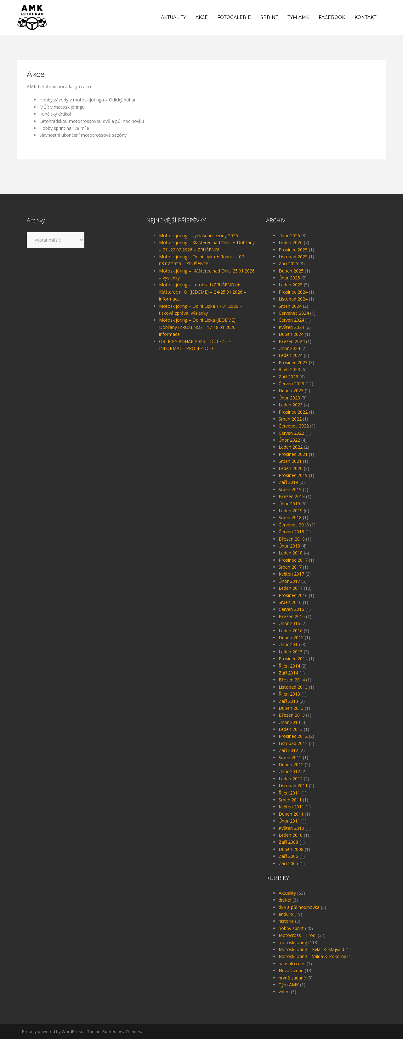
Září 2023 (288, 377)
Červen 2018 (291, 532)
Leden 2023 (291, 405)
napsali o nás (292, 964)
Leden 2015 (291, 652)
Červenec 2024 (294, 313)
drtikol (285, 900)
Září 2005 (288, 863)
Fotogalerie (234, 17)
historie (286, 921)
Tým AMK (298, 17)
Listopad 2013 (293, 687)
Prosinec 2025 (293, 250)
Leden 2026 (291, 242)
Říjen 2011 (289, 793)
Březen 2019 (292, 496)
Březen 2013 (292, 715)
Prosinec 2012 (293, 736)
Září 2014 (288, 673)
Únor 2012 (289, 771)
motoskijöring (293, 942)
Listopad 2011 (293, 786)
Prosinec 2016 (293, 595)
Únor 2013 (289, 722)
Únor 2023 (289, 398)
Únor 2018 (289, 546)
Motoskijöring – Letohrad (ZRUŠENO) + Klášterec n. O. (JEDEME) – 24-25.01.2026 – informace (202, 292)
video (284, 992)
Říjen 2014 (289, 666)
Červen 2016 (291, 609)
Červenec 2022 (294, 426)
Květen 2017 (291, 574)
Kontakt (365, 17)
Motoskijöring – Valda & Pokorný (312, 956)
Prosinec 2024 (293, 292)
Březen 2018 (292, 539)
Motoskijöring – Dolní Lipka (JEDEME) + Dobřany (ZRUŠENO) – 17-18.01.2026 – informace (199, 327)
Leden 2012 (291, 779)
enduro (286, 914)
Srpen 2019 (290, 489)
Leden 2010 (291, 835)
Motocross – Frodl (297, 935)
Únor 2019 (289, 504)
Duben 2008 (291, 849)
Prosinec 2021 (293, 454)
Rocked (109, 1031)
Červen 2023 (291, 384)
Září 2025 (288, 264)
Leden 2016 (291, 631)
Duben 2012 (291, 764)
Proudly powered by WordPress (52, 1031)
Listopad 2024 (293, 299)
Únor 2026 (289, 235)
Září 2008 (288, 842)
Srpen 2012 (290, 758)
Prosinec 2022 (293, 412)
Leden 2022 (291, 447)
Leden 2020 (291, 468)
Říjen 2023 (289, 369)
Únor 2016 (289, 623)
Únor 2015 (289, 644)
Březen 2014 (292, 680)
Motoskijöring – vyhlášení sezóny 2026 (198, 235)
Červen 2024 (291, 320)
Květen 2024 (291, 327)
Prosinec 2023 (293, 362)
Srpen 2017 (290, 567)
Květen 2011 (291, 807)
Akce (202, 17)
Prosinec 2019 (293, 475)
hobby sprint (291, 928)
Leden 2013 (291, 729)
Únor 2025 (289, 278)
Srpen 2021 (290, 461)
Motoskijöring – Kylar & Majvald (311, 949)
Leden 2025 (291, 285)
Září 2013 (288, 701)
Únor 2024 (289, 348)
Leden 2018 (291, 553)
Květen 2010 (291, 828)
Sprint (269, 17)
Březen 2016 (292, 616)
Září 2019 (288, 482)
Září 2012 (288, 750)
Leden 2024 (291, 355)
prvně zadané (292, 978)
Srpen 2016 (290, 602)
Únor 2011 (289, 821)
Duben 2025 (291, 271)
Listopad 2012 (293, 743)
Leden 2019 (291, 511)
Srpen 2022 (290, 419)
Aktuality (173, 17)
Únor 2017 (289, 581)
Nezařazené (291, 970)
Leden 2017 (291, 588)
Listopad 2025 (293, 257)
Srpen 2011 (290, 800)
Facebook (332, 17)
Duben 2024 (291, 334)
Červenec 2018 (294, 525)
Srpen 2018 (290, 517)
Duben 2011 (291, 814)
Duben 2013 (291, 708)
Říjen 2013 (289, 694)
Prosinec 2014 (293, 659)
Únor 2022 (289, 440)
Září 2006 (288, 856)
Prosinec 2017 (293, 560)
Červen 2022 (291, 433)
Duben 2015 (291, 637)
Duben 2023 (291, 390)
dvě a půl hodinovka (299, 907)
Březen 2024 (292, 341)
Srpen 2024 (290, 306)
